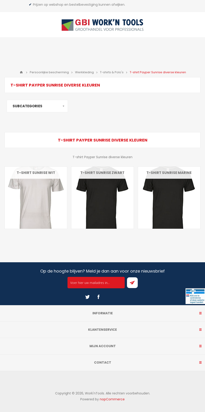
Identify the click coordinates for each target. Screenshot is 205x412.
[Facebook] (98, 297)
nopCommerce (112, 399)
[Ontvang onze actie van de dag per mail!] (96, 282)
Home (21, 72)
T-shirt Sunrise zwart (102, 172)
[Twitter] (87, 297)
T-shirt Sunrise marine (169, 172)
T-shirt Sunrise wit (36, 172)
